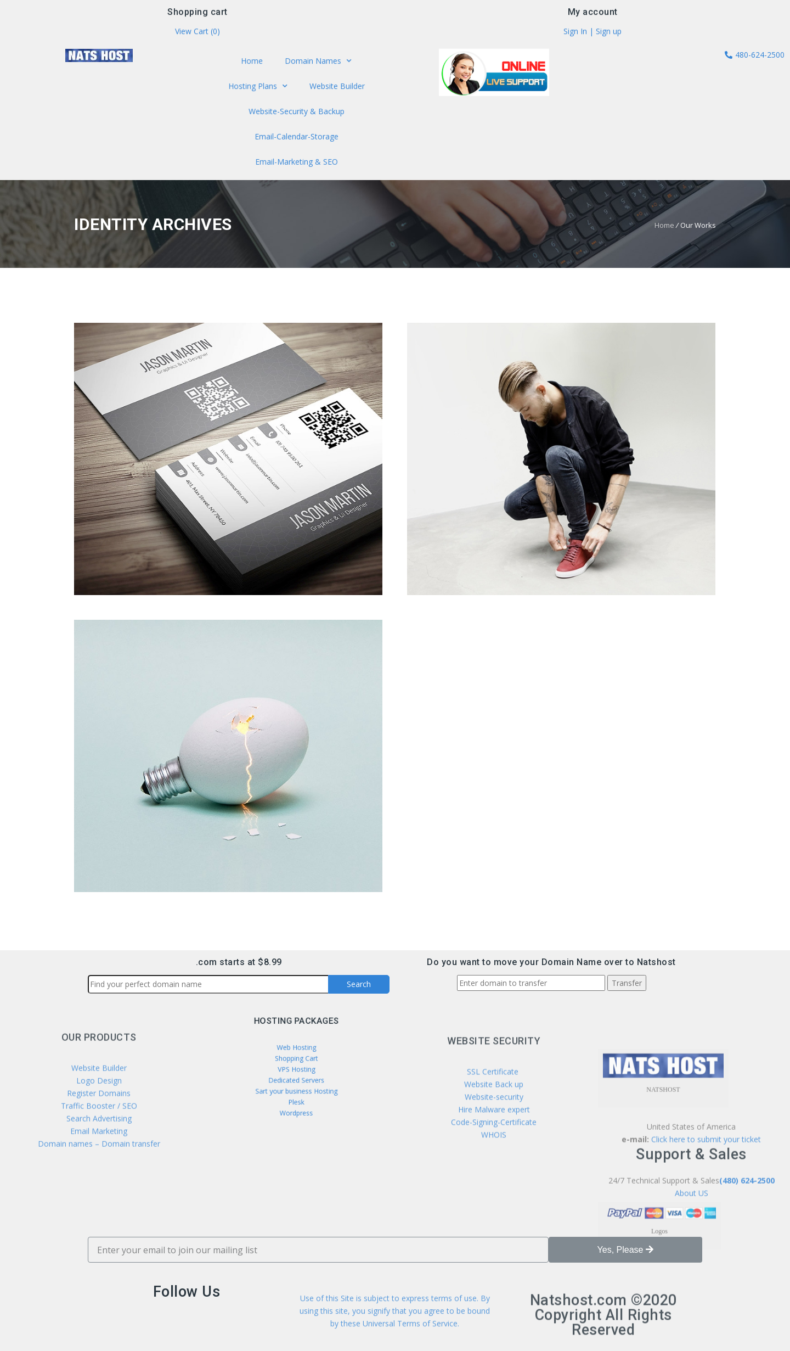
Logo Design (99, 1140)
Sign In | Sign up (592, 34)
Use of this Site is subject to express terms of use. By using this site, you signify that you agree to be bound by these (395, 1328)
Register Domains (99, 1152)
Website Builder (334, 87)
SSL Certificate (494, 1139)
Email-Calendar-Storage (296, 135)
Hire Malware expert (493, 1177)
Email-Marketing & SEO (296, 159)
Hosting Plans (260, 88)
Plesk (296, 1092)
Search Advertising (99, 1178)
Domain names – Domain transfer (99, 1203)
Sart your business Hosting (296, 1085)
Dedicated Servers (296, 1078)
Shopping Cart (296, 1064)
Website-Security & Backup (296, 111)
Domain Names (316, 63)
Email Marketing (98, 1190)
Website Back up (493, 1152)
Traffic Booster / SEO (99, 1165)
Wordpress (296, 1099)
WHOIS (493, 1202)
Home (254, 64)
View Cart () (197, 34)
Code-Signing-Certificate (494, 1190)
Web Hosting (296, 1058)
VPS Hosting (296, 1071)
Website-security (494, 1164)
